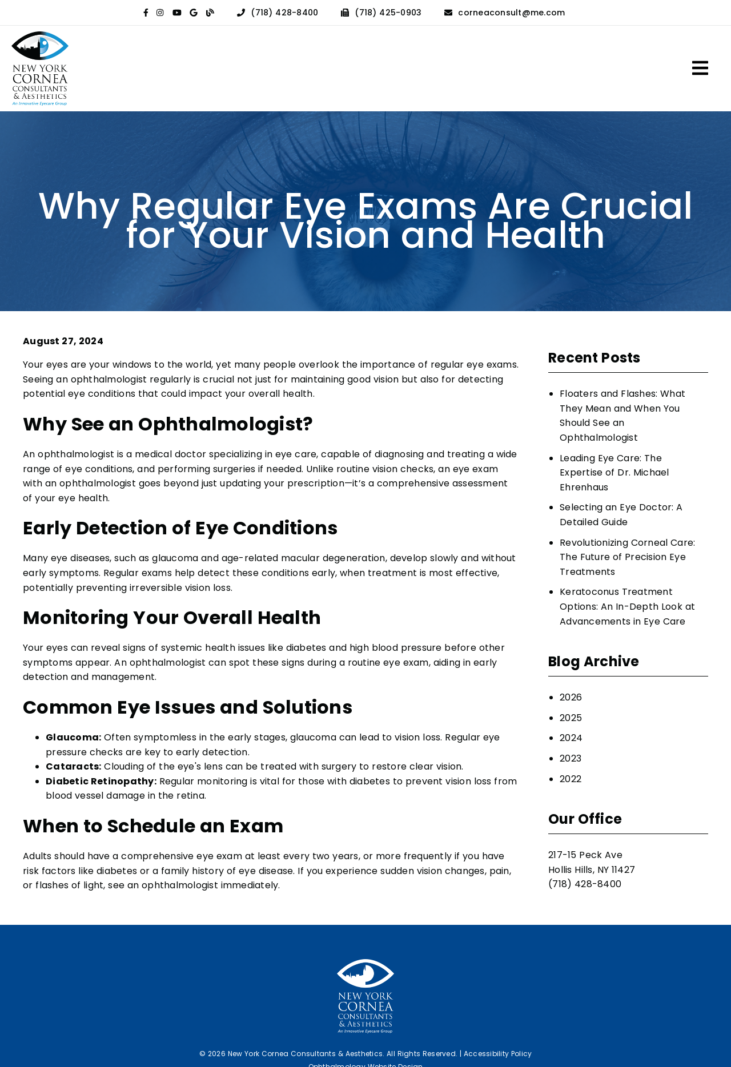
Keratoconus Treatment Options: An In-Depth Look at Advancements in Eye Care (627, 606)
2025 (571, 717)
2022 (570, 779)
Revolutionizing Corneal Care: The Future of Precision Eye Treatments (627, 557)
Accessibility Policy (498, 1053)
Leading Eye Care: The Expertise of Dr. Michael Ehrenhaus (614, 473)
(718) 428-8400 (284, 13)
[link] (145, 13)
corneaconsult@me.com (511, 13)
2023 (570, 758)
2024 (571, 737)
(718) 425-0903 (388, 13)
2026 (571, 697)
